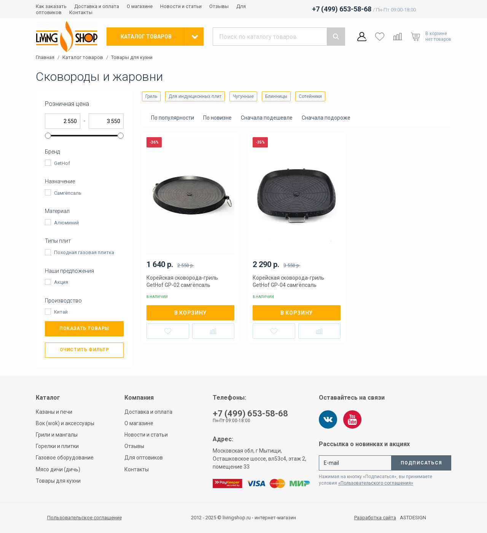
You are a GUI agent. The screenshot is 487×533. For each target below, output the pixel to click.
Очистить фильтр (84, 349)
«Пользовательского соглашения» (375, 483)
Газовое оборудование (65, 458)
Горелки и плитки (57, 446)
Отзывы (219, 6)
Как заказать (51, 6)
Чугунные (243, 96)
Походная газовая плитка (84, 252)
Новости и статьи (181, 6)
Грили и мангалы (57, 435)
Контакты (80, 12)
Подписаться (421, 463)
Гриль (151, 96)
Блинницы (276, 96)
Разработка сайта (375, 517)
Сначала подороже (326, 117)
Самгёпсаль (67, 192)
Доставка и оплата (96, 6)
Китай (61, 311)
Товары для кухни (132, 57)
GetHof (62, 163)
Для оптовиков (143, 458)
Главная (45, 57)
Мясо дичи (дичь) (58, 469)
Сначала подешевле (267, 117)
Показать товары (84, 328)
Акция (61, 282)
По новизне (217, 117)
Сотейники (310, 96)
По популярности (172, 117)
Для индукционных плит (195, 96)
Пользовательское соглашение (84, 517)
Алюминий (66, 222)
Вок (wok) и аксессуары (65, 423)
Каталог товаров (82, 57)
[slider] (48, 136)
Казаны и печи (54, 412)
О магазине (140, 6)
